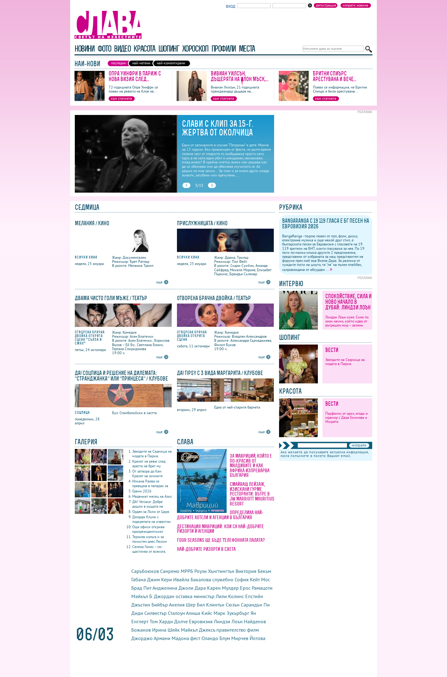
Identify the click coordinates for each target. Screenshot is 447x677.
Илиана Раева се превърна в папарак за (150, 483)
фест (195, 638)
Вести (331, 350)
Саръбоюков (145, 571)
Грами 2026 (141, 491)
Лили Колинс (230, 596)
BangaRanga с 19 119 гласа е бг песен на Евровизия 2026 (325, 223)
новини (84, 48)
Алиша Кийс (199, 613)
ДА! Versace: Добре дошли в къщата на (147, 504)
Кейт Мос (260, 579)
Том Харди (161, 621)
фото (104, 48)
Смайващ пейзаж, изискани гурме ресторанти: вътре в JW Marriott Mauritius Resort (252, 493)
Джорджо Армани (150, 638)
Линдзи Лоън (228, 621)
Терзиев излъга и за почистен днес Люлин (149, 539)
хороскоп (195, 48)
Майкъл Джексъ (198, 630)
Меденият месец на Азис (152, 496)
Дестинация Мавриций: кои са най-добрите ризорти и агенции (220, 528)
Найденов (255, 621)
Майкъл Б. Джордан (152, 596)
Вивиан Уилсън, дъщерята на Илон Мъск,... (240, 76)
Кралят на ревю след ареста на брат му (148, 463)
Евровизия (201, 621)
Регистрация (326, 5)
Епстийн (254, 596)
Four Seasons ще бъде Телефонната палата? (221, 540)
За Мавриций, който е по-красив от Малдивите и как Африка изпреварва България (251, 465)
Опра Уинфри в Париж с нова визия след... (135, 76)
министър (204, 596)
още (159, 282)
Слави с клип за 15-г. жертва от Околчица (217, 128)
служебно (222, 579)
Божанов (141, 630)
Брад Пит (141, 588)
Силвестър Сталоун (164, 613)
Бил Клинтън (210, 605)
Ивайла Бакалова (192, 579)
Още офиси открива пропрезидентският (148, 529)
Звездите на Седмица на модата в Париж (152, 453)
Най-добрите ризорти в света (206, 549)
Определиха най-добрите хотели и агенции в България (220, 514)
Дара (200, 588)
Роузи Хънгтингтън (214, 571)
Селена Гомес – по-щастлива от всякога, (149, 549)
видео (122, 48)
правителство (231, 630)
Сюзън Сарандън (244, 605)
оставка (184, 596)
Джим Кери (159, 579)
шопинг (168, 48)
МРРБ (187, 571)
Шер (191, 605)
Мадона (180, 638)
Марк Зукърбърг (231, 613)
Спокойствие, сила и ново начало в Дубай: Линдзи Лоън (348, 302)
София (242, 579)
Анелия (177, 605)
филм (253, 630)
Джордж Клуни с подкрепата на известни (151, 519)
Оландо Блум (215, 638)
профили (223, 48)
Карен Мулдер (223, 588)
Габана (138, 579)
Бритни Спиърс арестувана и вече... (334, 76)
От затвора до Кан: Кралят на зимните (147, 473)
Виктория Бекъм (253, 571)
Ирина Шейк (166, 630)
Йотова (257, 638)
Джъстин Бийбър (149, 605)
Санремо (169, 571)
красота (144, 48)
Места (247, 48)
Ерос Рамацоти (256, 588)
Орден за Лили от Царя (150, 511)
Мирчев (239, 638)
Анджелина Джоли (172, 588)
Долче (181, 621)
